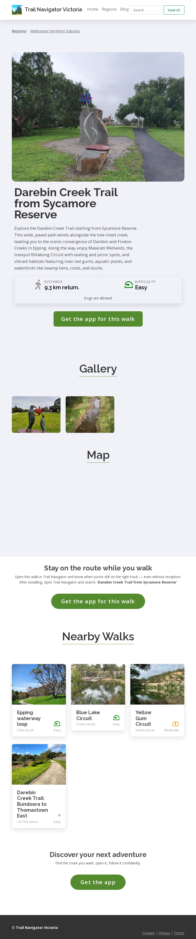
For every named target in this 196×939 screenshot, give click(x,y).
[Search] (147, 10)
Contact (148, 926)
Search (174, 10)
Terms (179, 926)
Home (94, 9)
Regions (110, 9)
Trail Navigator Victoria (48, 10)
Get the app (97, 875)
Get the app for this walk (98, 319)
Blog (126, 9)
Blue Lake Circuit (88, 709)
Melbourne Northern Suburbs (55, 30)
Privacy (164, 926)
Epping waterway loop (29, 711)
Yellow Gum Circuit (143, 711)
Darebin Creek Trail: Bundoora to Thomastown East (32, 797)
